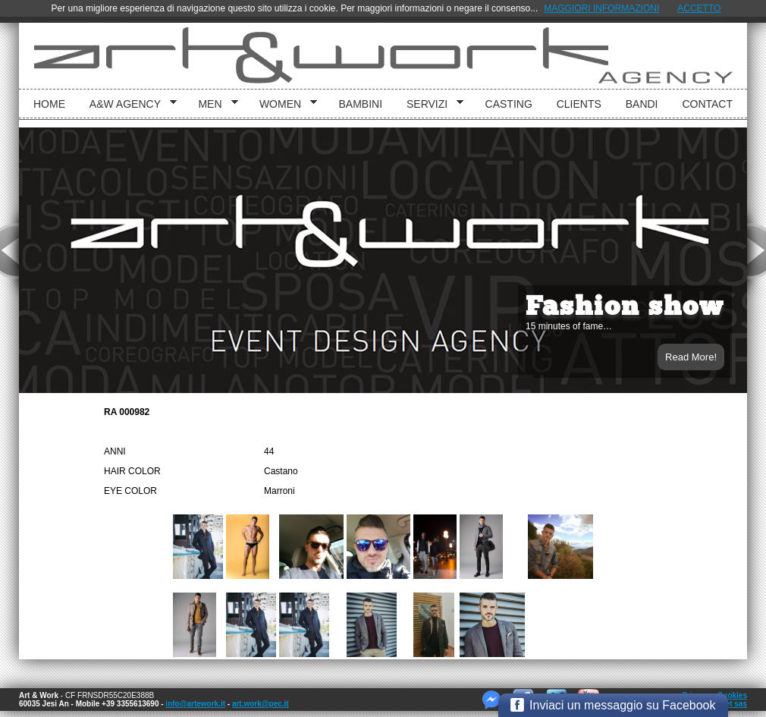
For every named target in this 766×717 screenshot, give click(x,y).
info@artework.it (195, 704)
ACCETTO (698, 8)
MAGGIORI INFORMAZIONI (601, 8)
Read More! (691, 357)
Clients (579, 104)
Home (49, 104)
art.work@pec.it (260, 704)
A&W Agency (128, 104)
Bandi (642, 104)
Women (283, 104)
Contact (707, 104)
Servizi (429, 104)
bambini (361, 104)
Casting (508, 104)
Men (212, 104)
